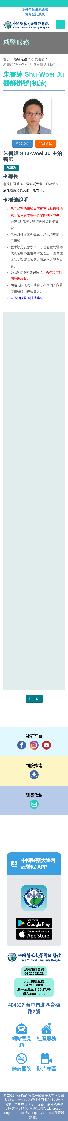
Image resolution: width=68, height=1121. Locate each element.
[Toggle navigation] (60, 24)
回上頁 (34, 698)
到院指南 (34, 774)
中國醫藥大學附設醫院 (34, 957)
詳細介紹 (45, 143)
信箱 (34, 804)
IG (34, 745)
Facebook (21, 745)
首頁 (6, 59)
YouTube (46, 745)
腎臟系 (11, 167)
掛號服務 (37, 59)
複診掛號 (22, 143)
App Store (34, 934)
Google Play (34, 923)
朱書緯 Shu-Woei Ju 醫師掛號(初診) (29, 64)
